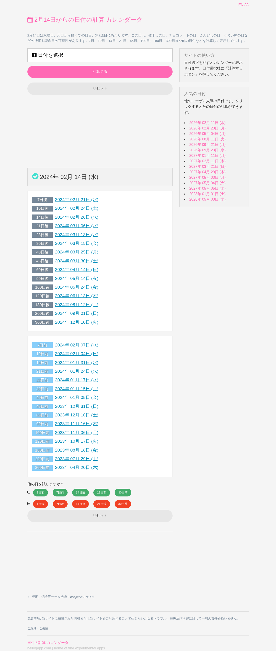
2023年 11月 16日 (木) (76, 423)
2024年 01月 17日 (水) (76, 379)
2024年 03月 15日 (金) (76, 243)
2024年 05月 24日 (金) (76, 287)
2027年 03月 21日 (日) (207, 166)
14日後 (80, 504)
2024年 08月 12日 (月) (76, 304)
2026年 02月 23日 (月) (207, 128)
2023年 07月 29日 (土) (76, 458)
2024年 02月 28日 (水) (76, 217)
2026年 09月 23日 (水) (207, 150)
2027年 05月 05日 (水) (207, 188)
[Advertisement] (100, 131)
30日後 (122, 504)
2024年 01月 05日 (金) (76, 397)
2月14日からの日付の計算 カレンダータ (85, 19)
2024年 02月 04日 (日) (76, 353)
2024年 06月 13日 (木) (76, 295)
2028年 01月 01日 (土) (207, 194)
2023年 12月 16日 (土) (76, 415)
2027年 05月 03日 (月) (207, 177)
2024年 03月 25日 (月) (76, 252)
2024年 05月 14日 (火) (76, 278)
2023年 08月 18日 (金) (76, 450)
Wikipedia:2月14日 (82, 597)
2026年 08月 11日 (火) (207, 139)
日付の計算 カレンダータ (47, 643)
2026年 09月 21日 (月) (207, 145)
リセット (100, 88)
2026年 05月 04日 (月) (207, 134)
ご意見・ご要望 (37, 628)
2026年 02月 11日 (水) (207, 123)
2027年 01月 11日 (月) (207, 156)
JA (246, 5)
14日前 (80, 492)
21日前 (101, 492)
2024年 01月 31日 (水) (76, 362)
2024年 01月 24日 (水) (76, 371)
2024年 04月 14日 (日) (76, 269)
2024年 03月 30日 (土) (76, 260)
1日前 (40, 492)
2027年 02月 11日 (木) (207, 161)
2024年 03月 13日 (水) (76, 234)
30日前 (122, 492)
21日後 (101, 504)
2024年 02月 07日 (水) (76, 345)
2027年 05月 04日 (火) (207, 183)
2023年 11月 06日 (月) (76, 432)
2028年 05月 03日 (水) (207, 199)
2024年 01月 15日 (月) (76, 388)
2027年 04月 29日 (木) (207, 172)
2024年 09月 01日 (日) (76, 313)
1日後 (40, 504)
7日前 (60, 492)
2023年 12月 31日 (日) (76, 406)
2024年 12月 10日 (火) (76, 322)
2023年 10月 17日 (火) (76, 441)
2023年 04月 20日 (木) (76, 467)
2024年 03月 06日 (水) (76, 225)
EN (240, 5)
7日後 (60, 504)
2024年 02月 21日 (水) (76, 199)
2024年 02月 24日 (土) (76, 208)
